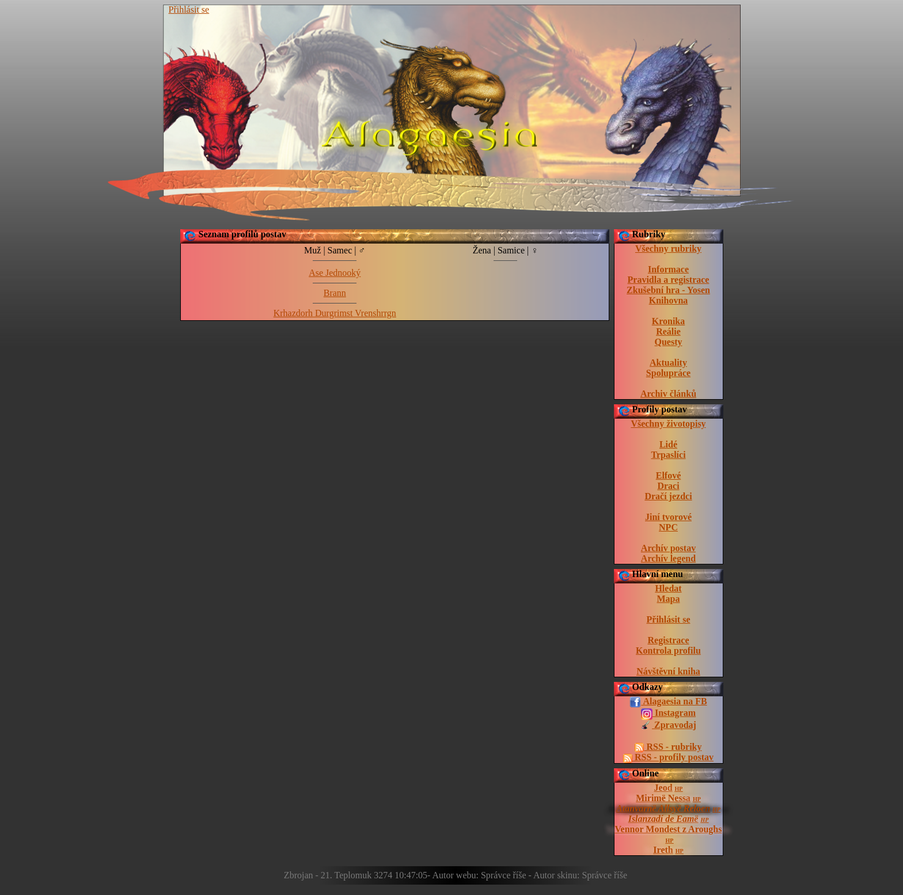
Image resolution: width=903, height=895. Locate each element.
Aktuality (668, 362)
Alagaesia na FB (668, 702)
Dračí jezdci (668, 496)
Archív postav (668, 548)
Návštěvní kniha (668, 671)
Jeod (663, 787)
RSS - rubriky (668, 747)
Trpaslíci (668, 455)
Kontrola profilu (668, 650)
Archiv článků (668, 394)
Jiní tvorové (668, 517)
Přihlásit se (189, 9)
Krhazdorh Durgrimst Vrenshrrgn (335, 313)
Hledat (668, 588)
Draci (668, 486)
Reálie (668, 331)
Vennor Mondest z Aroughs (668, 829)
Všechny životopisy (668, 423)
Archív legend (668, 558)
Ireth (663, 850)
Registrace (668, 640)
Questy (668, 342)
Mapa (668, 599)
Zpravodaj (668, 725)
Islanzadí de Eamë (663, 819)
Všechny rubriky (668, 248)
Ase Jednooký (335, 273)
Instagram (668, 713)
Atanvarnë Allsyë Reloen (663, 808)
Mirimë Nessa (663, 798)
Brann (335, 293)
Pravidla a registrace (668, 280)
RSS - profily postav (668, 757)
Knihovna (668, 300)
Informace (668, 269)
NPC (668, 527)
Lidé (668, 444)
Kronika (668, 321)
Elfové (668, 475)
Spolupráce (668, 373)
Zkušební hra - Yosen (668, 290)
